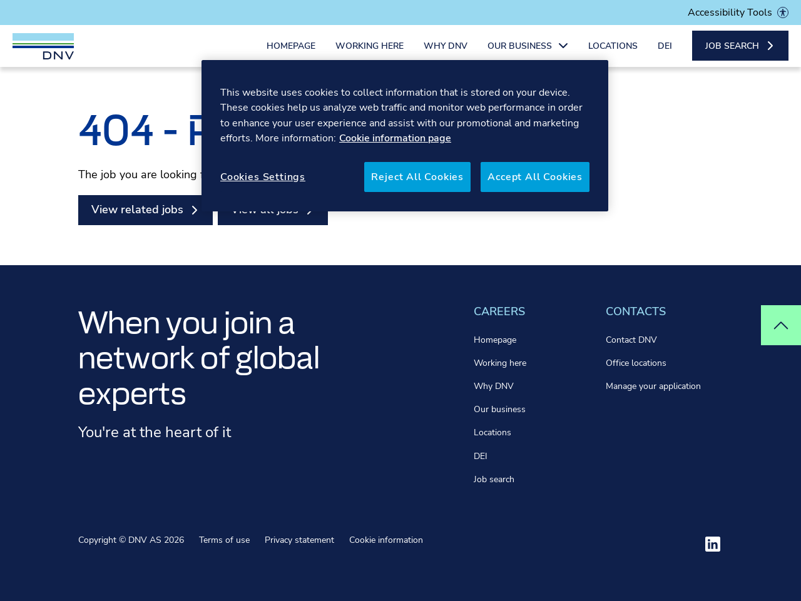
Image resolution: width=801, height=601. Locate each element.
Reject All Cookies (417, 177)
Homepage (291, 55)
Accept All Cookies (535, 177)
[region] (405, 135)
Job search (494, 479)
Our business (500, 409)
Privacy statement (299, 540)
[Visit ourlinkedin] (713, 544)
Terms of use (224, 540)
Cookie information (386, 540)
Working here (369, 55)
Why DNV (445, 55)
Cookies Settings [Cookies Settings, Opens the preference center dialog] (262, 177)
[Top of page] (781, 325)
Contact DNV (631, 340)
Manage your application (653, 386)
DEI (665, 55)
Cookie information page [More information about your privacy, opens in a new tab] (395, 138)
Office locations (636, 363)
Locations (613, 55)
